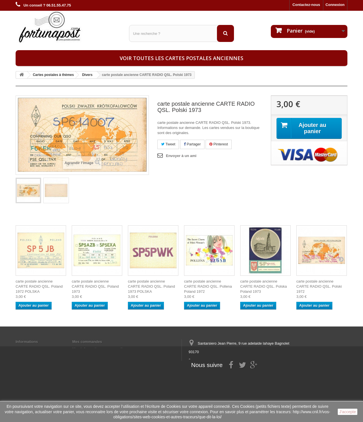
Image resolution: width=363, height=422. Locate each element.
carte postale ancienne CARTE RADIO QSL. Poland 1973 (95, 286)
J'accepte (347, 412)
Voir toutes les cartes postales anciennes (181, 58)
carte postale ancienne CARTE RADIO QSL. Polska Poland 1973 (263, 286)
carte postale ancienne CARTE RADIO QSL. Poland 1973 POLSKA (151, 286)
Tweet (168, 144)
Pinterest (218, 144)
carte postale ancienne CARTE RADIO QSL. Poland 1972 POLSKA (39, 286)
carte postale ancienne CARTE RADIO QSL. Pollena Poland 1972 (208, 286)
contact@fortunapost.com (232, 373)
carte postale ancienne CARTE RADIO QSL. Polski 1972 (319, 286)
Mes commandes (87, 342)
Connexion (335, 5)
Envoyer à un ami (181, 156)
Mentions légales (30, 349)
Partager (192, 144)
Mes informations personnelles (99, 349)
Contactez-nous (306, 5)
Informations (27, 342)
